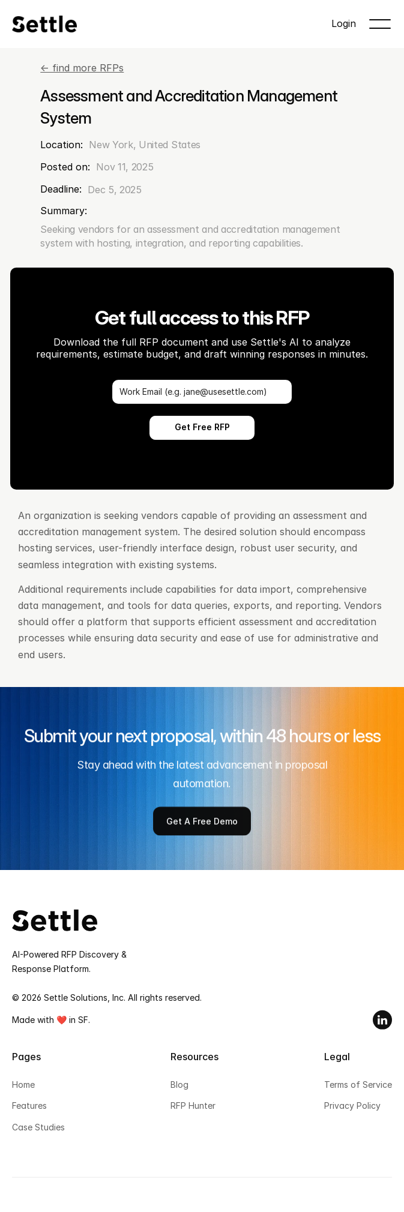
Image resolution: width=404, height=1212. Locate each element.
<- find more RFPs (82, 68)
